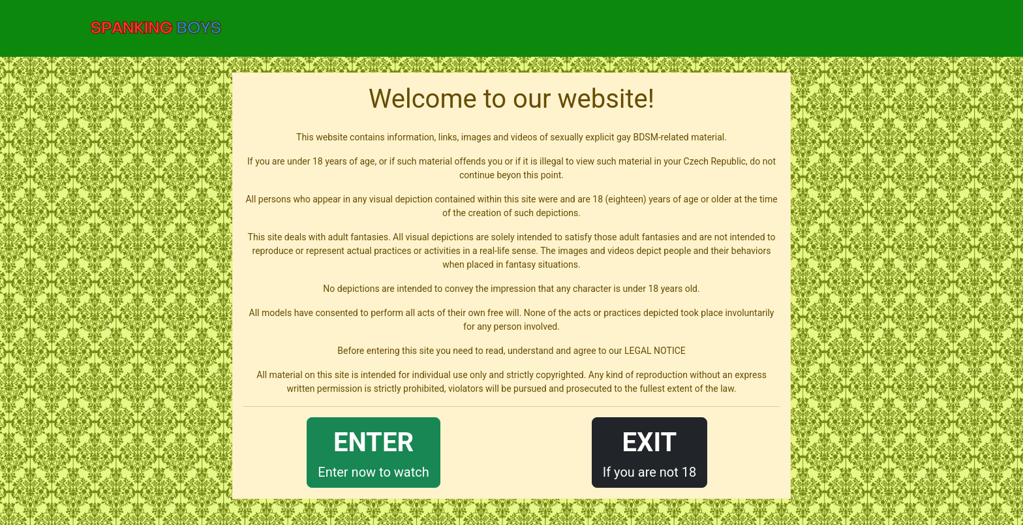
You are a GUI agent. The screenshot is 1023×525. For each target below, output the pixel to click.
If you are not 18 (650, 451)
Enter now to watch (373, 451)
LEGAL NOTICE (655, 350)
